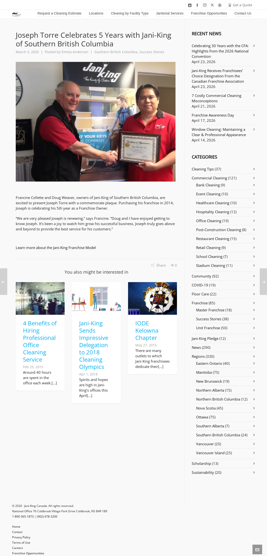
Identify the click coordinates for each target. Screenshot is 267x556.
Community (201, 276)
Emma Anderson (74, 52)
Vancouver (205, 443)
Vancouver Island (210, 452)
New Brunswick (209, 381)
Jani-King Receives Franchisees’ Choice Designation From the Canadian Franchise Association (218, 76)
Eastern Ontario (209, 363)
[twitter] (213, 5)
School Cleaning (209, 256)
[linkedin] (190, 5)
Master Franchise (210, 309)
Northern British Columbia (218, 399)
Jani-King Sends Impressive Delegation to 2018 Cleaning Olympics (93, 345)
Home (16, 527)
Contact (17, 532)
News (196, 347)
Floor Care (200, 294)
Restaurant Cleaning (212, 238)
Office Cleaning (208, 220)
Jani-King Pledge (205, 338)
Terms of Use (21, 543)
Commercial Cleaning (209, 178)
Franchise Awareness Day (213, 115)
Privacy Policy (21, 537)
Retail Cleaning (208, 247)
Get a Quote (240, 5)
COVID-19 (200, 285)
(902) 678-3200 (47, 516)
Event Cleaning (208, 193)
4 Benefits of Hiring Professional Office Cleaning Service (40, 341)
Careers (17, 548)
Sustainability (203, 472)
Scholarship (201, 463)
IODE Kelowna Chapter (146, 330)
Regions (198, 356)
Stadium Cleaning (210, 265)
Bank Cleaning (208, 185)
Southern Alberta (210, 426)
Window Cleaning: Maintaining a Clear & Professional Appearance (219, 132)
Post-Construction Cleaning (218, 229)
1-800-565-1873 (23, 516)
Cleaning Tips (203, 169)
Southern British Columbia (115, 52)
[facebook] (198, 5)
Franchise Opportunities (28, 553)
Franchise (200, 302)
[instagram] (205, 5)
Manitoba (204, 372)
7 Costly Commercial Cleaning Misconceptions (216, 98)
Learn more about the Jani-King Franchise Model (56, 247)
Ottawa (202, 417)
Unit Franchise (208, 327)
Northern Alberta (210, 390)
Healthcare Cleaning (212, 202)
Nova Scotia (206, 408)
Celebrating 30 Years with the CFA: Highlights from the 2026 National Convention (220, 51)
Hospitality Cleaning (212, 211)
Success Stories (151, 52)
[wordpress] (220, 5)
